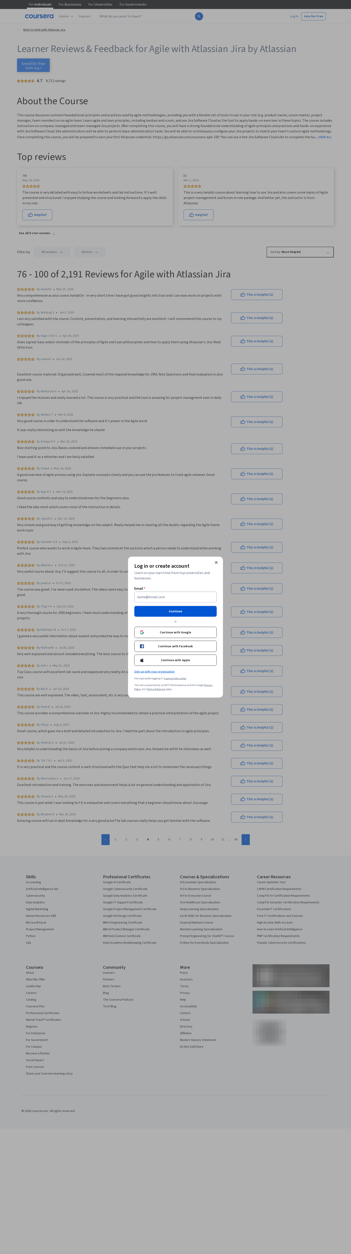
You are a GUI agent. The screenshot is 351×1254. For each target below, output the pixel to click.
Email (139, 588)
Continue (175, 611)
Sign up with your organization (154, 671)
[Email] (175, 596)
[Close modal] (216, 562)
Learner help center (175, 678)
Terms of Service (156, 689)
